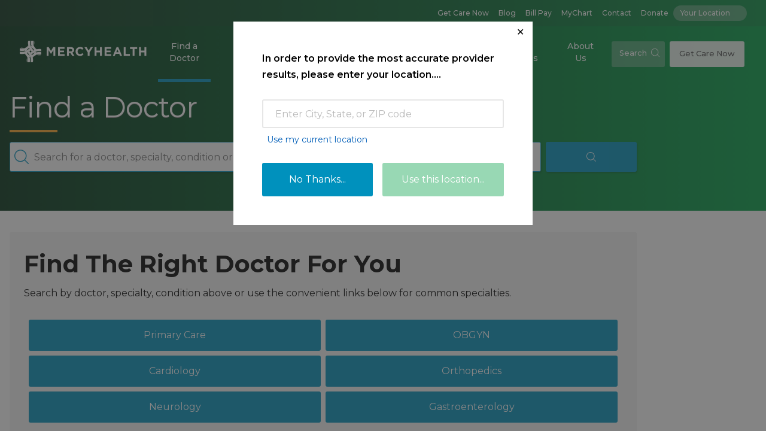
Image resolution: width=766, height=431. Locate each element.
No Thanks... (317, 179)
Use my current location (317, 139)
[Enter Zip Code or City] (383, 113)
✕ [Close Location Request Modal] (520, 32)
